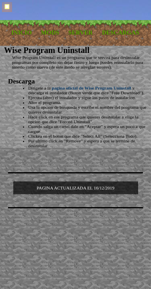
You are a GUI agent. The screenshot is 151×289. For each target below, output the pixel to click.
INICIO (21, 32)
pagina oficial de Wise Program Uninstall (91, 87)
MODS (50, 32)
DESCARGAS (120, 32)
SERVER (80, 32)
